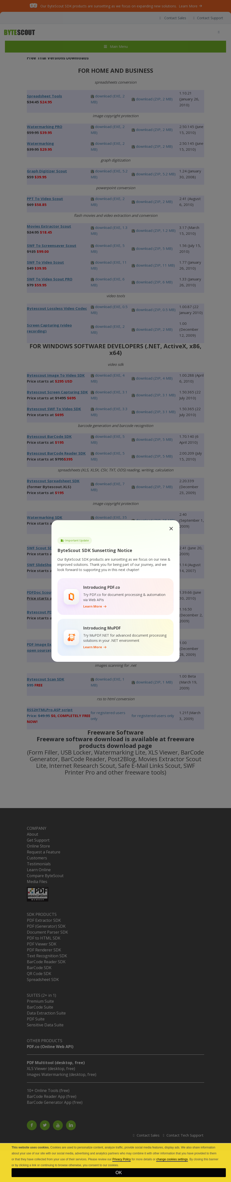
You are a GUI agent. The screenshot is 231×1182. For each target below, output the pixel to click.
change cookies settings (172, 1159)
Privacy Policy (121, 1159)
